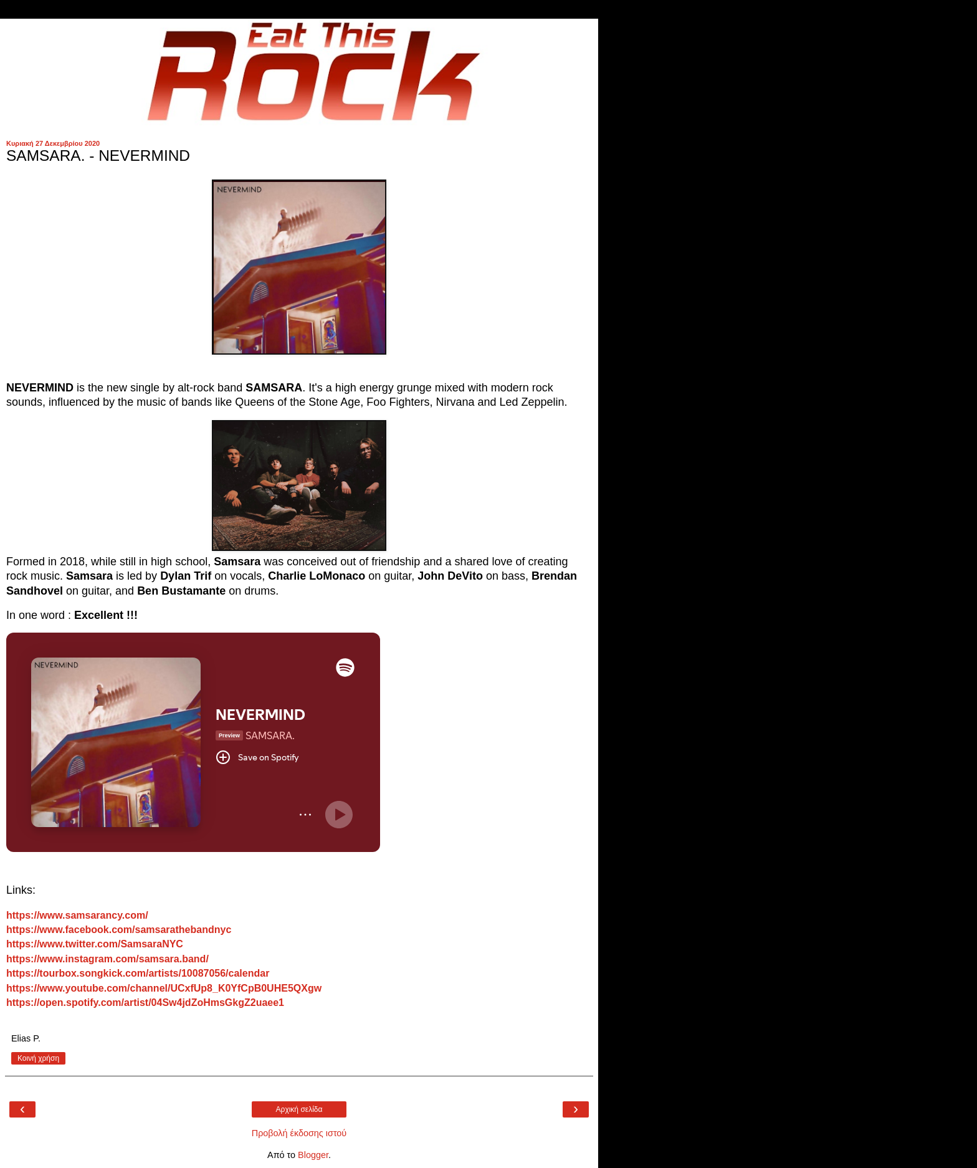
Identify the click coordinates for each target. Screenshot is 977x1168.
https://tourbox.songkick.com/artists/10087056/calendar (137, 973)
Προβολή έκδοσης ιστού (299, 1133)
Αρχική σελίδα (299, 1109)
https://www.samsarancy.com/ (77, 915)
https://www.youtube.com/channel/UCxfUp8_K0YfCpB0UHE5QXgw (164, 988)
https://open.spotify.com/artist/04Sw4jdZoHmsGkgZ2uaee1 (145, 1002)
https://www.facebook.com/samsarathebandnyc (118, 929)
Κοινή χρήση (38, 1058)
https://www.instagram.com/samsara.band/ (107, 959)
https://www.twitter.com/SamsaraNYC (94, 944)
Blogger (313, 1155)
